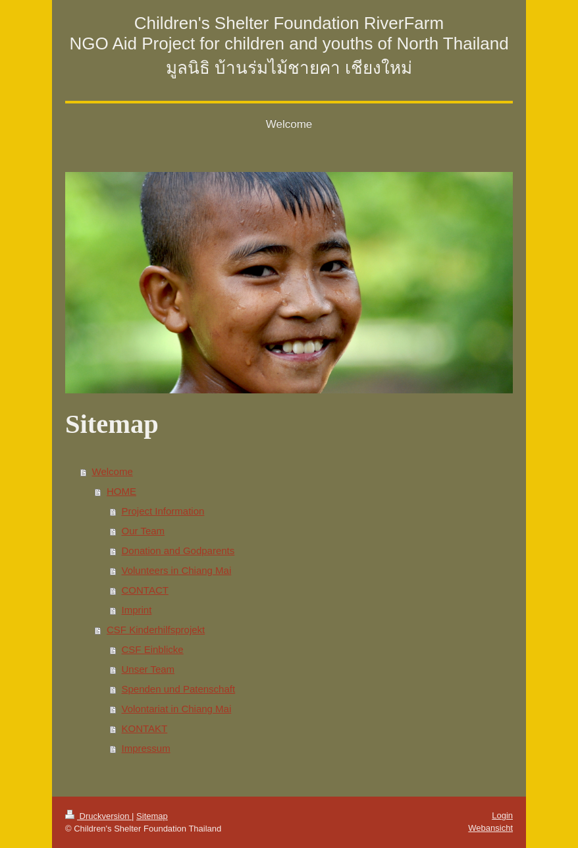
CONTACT (145, 590)
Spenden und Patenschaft (179, 688)
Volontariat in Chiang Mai (177, 708)
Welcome (112, 471)
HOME (121, 491)
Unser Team (148, 669)
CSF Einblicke (153, 649)
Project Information (163, 511)
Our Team (143, 530)
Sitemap (152, 816)
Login (502, 815)
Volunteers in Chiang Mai (177, 570)
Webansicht (490, 828)
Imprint (137, 609)
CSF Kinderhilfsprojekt (156, 629)
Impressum (146, 748)
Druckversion (98, 816)
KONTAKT (145, 728)
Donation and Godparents (178, 550)
